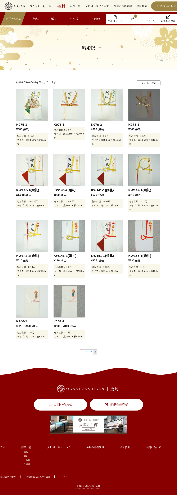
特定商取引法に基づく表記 (38, 477)
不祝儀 (74, 18)
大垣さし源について (97, 6)
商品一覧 (75, 6)
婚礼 (54, 18)
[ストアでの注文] (148, 83)
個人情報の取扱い (8, 477)
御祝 (36, 18)
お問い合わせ (63, 404)
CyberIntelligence (93, 489)
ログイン (64, 477)
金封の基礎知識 (123, 6)
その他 (95, 18)
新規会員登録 (119, 404)
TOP (2, 447)
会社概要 (142, 6)
